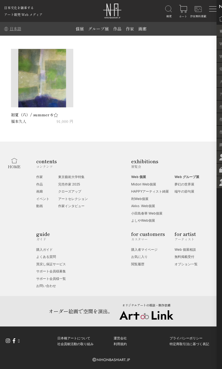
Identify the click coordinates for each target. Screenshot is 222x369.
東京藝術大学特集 (71, 177)
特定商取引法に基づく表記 (189, 344)
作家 (130, 29)
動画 (39, 206)
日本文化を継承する (19, 7)
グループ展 (98, 29)
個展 (79, 29)
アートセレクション (73, 199)
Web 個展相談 (185, 249)
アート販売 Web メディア (23, 14)
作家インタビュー (71, 206)
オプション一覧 (186, 264)
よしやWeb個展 (143, 220)
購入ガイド (44, 249)
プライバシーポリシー (186, 338)
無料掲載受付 (184, 257)
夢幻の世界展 (184, 184)
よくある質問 (46, 257)
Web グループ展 (187, 177)
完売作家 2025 (69, 184)
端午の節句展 (184, 191)
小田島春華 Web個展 (146, 213)
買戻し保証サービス (51, 264)
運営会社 (120, 338)
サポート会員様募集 (51, 271)
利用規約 (120, 344)
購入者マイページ (144, 249)
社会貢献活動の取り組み (75, 344)
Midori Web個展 (143, 184)
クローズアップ (69, 191)
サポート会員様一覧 (51, 279)
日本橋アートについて (73, 338)
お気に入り (139, 257)
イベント (42, 199)
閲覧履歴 (137, 264)
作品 (117, 29)
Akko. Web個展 (143, 206)
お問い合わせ (46, 286)
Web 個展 (138, 177)
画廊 (142, 29)
